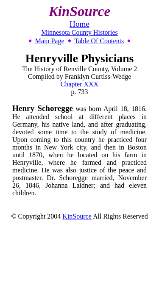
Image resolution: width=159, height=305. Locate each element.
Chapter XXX (79, 84)
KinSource (76, 216)
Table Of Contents (99, 40)
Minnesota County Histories (79, 32)
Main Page (49, 40)
